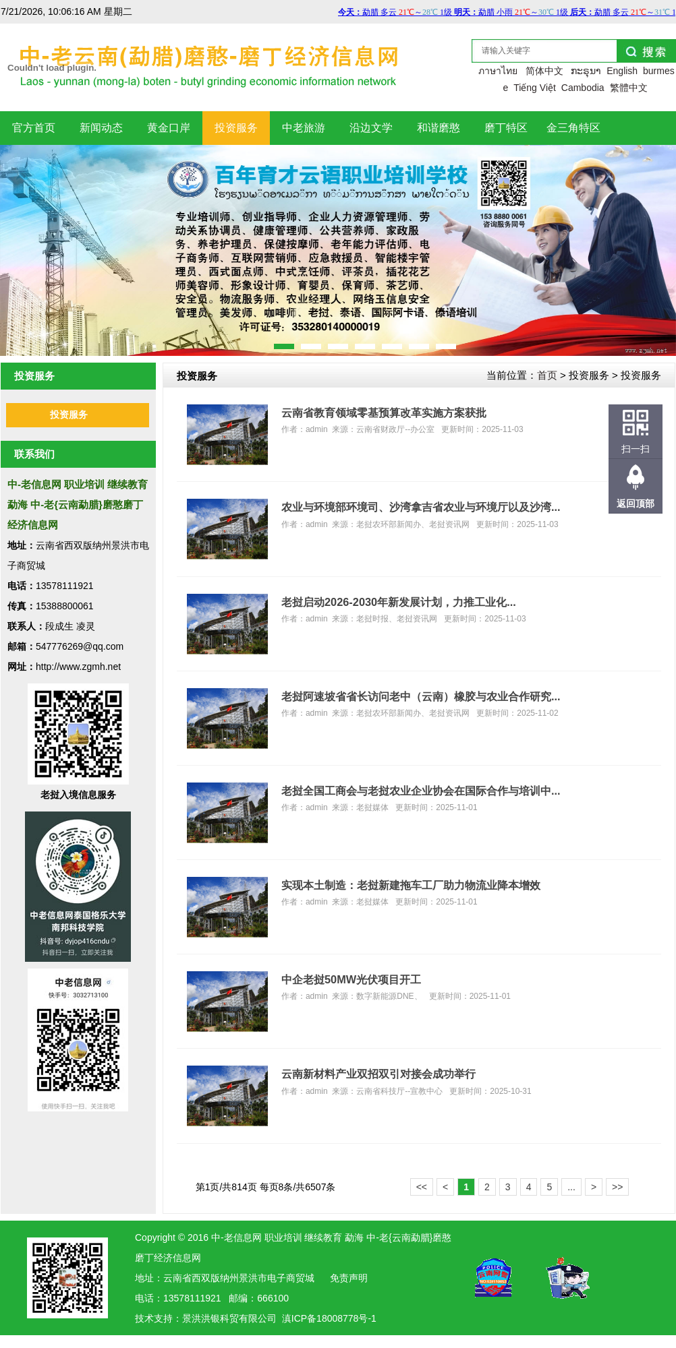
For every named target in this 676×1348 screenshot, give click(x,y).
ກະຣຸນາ (586, 70)
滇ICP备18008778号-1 (329, 1318)
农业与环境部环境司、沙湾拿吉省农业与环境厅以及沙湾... (421, 507)
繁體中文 (629, 87)
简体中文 (544, 70)
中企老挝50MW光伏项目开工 (351, 979)
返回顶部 (635, 503)
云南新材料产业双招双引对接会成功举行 (378, 1074)
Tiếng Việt (534, 87)
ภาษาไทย (497, 70)
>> (617, 1187)
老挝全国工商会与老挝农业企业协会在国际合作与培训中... (421, 791)
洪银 (210, 1318)
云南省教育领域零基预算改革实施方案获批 (383, 412)
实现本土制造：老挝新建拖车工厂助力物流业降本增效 (410, 885)
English (622, 70)
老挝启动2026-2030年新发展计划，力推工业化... (398, 602)
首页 (547, 375)
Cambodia (582, 87)
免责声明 (349, 1278)
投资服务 (69, 415)
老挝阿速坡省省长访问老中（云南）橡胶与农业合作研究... (421, 696)
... (571, 1187)
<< (421, 1187)
